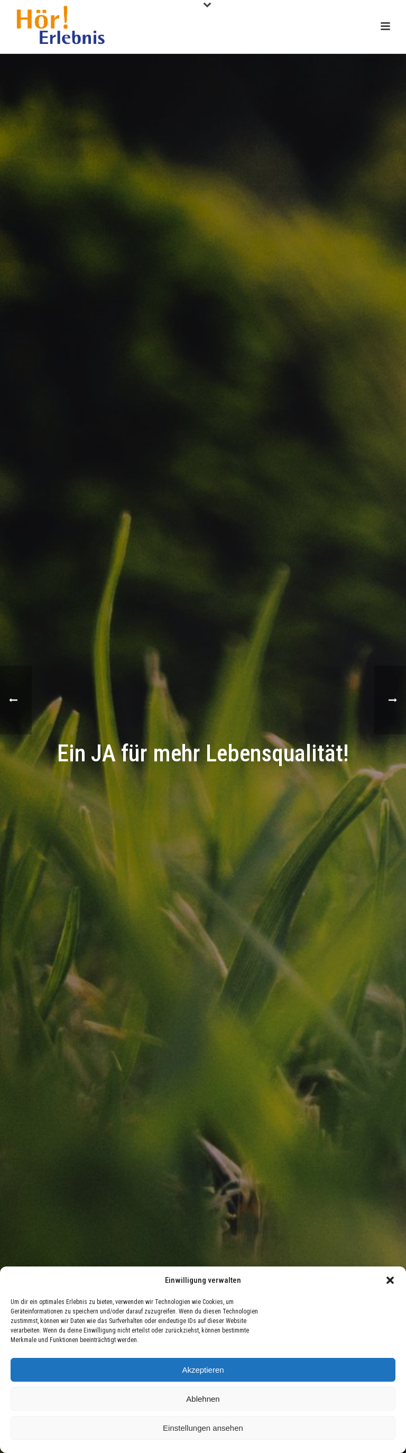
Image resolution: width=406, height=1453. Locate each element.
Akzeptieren (203, 1369)
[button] (390, 1280)
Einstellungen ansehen (203, 1427)
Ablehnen (202, 1398)
